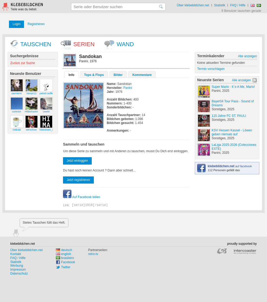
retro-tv (93, 254)
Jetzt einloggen (77, 160)
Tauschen (35, 44)
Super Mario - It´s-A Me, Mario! (233, 87)
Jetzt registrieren (78, 180)
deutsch (64, 250)
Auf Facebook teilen (81, 197)
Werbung (16, 265)
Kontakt (15, 254)
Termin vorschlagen (211, 69)
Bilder (118, 75)
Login (16, 24)
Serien (83, 44)
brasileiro (65, 258)
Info (71, 75)
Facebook (68, 262)
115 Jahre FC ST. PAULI (229, 116)
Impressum (18, 269)
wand (125, 44)
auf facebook (230, 166)
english (63, 254)
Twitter (65, 267)
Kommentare (142, 75)
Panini (127, 88)
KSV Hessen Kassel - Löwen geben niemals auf (232, 132)
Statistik (219, 5)
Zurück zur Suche (22, 63)
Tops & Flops (94, 75)
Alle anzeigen (247, 56)
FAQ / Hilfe (237, 5)
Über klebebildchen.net (193, 5)
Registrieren (36, 24)
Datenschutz (19, 273)
